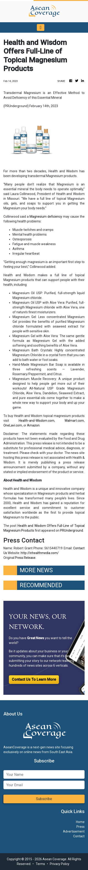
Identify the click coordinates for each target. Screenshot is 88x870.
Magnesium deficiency (46, 216)
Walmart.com (74, 420)
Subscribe (44, 799)
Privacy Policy (59, 864)
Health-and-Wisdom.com (36, 420)
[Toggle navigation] (40, 27)
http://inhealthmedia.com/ (40, 553)
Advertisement (74, 831)
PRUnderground (71, 530)
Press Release (25, 557)
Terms (40, 864)
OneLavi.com (12, 425)
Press (80, 826)
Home (80, 822)
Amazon (33, 425)
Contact (79, 836)
